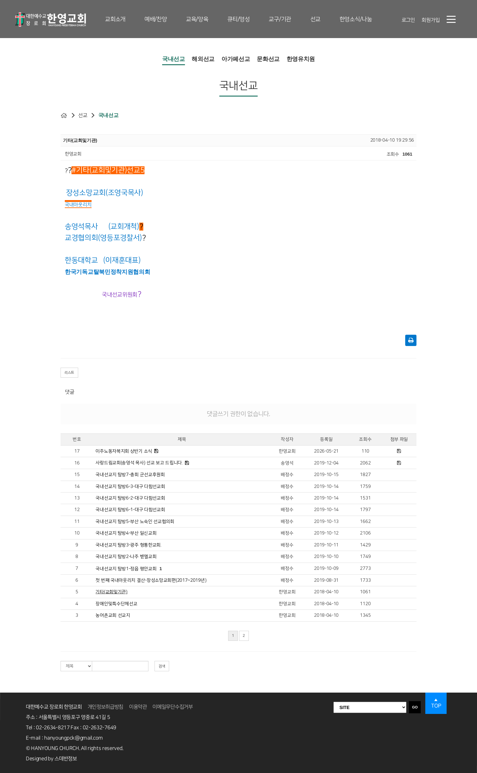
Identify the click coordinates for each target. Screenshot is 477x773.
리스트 (69, 373)
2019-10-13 (326, 521)
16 (76, 463)
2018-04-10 (326, 592)
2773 (365, 568)
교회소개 (115, 19)
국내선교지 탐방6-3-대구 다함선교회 (130, 486)
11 (76, 521)
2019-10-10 (326, 556)
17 (76, 451)
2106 (365, 533)
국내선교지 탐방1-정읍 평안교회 (126, 568)
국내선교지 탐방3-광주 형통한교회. (128, 545)
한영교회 (287, 451)
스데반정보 (65, 758)
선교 (315, 19)
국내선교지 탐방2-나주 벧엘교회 (126, 556)
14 (76, 486)
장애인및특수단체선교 (116, 603)
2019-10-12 (326, 533)
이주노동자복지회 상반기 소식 (124, 451)
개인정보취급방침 (106, 707)
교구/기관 (280, 19)
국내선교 (173, 59)
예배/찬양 (155, 19)
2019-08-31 (326, 580)
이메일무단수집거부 (172, 707)
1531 (365, 498)
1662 (365, 521)
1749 (365, 556)
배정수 (287, 474)
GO (415, 707)
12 (76, 509)
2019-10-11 (326, 545)
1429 (365, 545)
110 (365, 451)
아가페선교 (235, 59)
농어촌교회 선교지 (113, 615)
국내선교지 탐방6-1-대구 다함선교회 (130, 509)
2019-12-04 (326, 463)
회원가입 (431, 20)
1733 (365, 580)
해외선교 (203, 59)
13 (76, 498)
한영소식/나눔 (355, 19)
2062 (365, 463)
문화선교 (268, 59)
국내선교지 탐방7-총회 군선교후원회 (130, 474)
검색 (161, 666)
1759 (365, 486)
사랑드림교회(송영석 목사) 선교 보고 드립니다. (139, 462)
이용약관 (138, 707)
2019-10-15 (326, 474)
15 (76, 474)
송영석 (287, 463)
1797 (365, 509)
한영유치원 (301, 59)
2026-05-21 (326, 451)
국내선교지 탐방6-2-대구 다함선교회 (130, 498)
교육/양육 (197, 19)
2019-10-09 (326, 568)
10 (76, 533)
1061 (365, 592)
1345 (365, 615)
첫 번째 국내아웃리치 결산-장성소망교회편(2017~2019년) (151, 580)
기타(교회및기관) (111, 592)
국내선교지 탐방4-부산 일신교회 (126, 533)
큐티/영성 (238, 19)
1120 (365, 603)
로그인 (408, 20)
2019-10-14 (326, 486)
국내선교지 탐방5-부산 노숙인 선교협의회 (135, 521)
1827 (365, 474)
